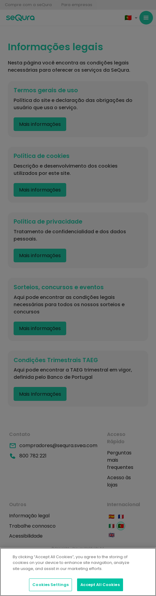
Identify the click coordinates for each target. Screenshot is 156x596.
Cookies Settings (50, 585)
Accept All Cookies (99, 585)
